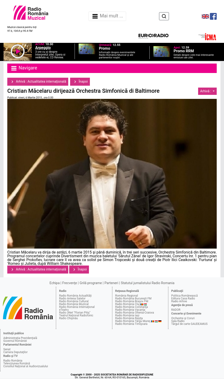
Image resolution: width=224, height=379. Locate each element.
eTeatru (63, 309)
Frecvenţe (69, 283)
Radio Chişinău (68, 318)
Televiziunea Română (16, 363)
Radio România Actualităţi (75, 295)
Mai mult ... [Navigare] (107, 16)
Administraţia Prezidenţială (20, 338)
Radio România (12, 360)
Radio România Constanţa (131, 307)
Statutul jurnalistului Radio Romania (147, 283)
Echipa (55, 283)
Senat (7, 349)
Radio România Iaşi (127, 315)
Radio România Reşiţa (129, 318)
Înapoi (80, 82)
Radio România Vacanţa (130, 309)
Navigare (23, 68)
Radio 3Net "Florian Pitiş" (74, 312)
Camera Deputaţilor (15, 352)
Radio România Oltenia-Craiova (134, 312)
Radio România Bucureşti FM (133, 298)
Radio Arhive (179, 301)
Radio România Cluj (127, 304)
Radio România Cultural (73, 301)
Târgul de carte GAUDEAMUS (189, 324)
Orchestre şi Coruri (183, 318)
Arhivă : (206, 91)
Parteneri (111, 283)
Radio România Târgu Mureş (133, 321)
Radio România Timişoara (131, 324)
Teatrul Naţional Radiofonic (76, 315)
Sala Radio (178, 321)
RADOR (175, 309)
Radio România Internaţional (77, 307)
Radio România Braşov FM (131, 301)
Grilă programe (91, 283)
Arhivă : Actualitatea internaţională (37, 82)
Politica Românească (184, 295)
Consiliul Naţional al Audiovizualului (25, 366)
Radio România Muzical (73, 304)
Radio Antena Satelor (72, 298)
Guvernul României (15, 341)
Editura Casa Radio (183, 298)
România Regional (126, 295)
